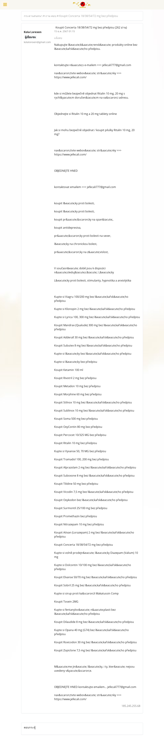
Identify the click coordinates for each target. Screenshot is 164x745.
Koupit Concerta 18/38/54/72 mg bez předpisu (88, 16)
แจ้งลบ (58, 38)
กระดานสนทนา (33, 16)
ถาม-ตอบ (50, 16)
